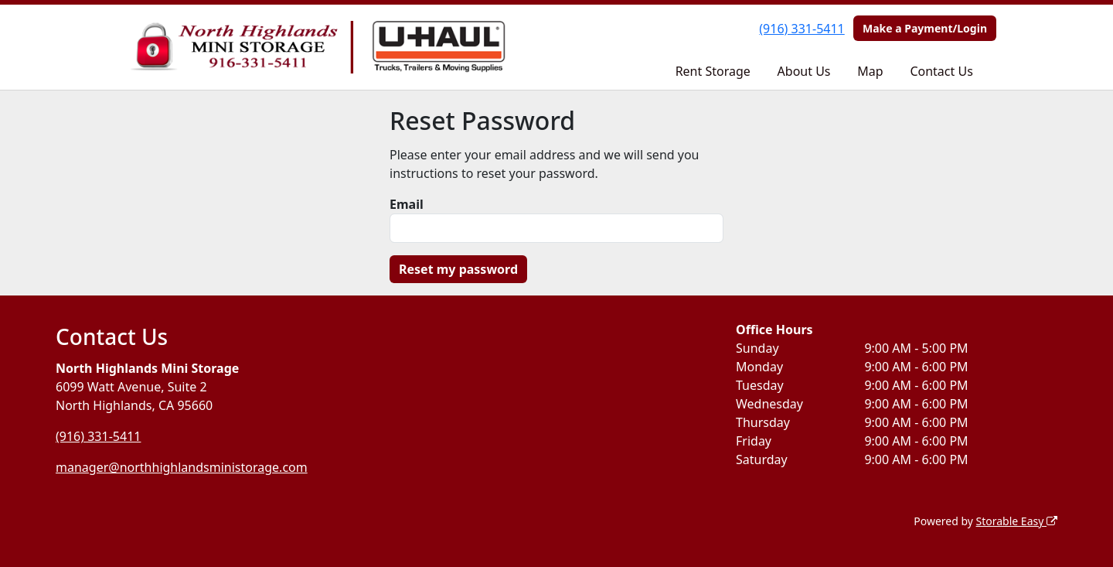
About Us (804, 71)
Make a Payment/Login (925, 28)
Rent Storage (713, 71)
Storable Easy (1016, 521)
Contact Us (941, 71)
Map (870, 71)
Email (407, 204)
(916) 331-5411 (801, 28)
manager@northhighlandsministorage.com (182, 467)
